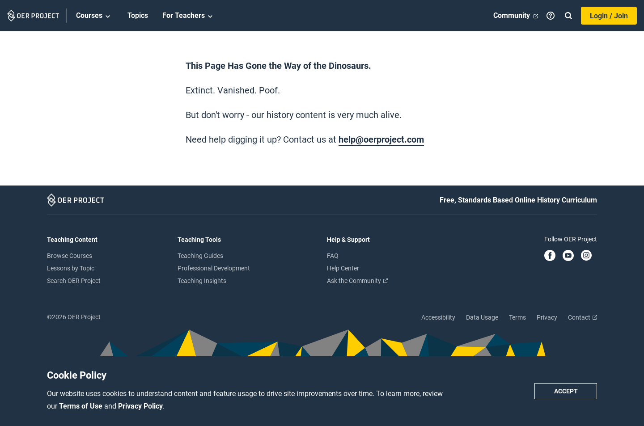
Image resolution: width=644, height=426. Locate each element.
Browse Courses (69, 255)
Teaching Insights (202, 280)
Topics (137, 15)
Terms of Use (81, 406)
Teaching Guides (200, 255)
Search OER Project (74, 280)
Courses (94, 16)
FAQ (333, 255)
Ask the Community (357, 280)
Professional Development (214, 268)
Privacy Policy (140, 406)
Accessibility (438, 317)
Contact (582, 317)
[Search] (568, 15)
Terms (517, 317)
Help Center (343, 268)
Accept (566, 391)
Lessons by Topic (70, 268)
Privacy (547, 317)
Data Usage (482, 317)
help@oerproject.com (381, 139)
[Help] (550, 15)
